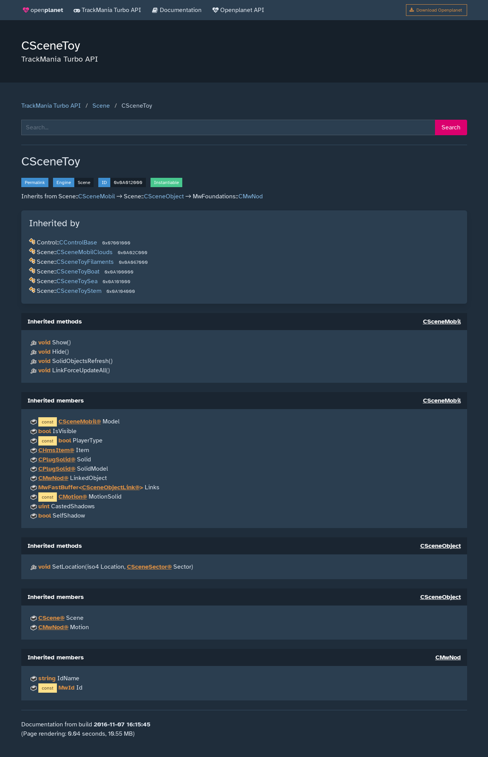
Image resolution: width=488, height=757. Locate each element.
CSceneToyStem (79, 291)
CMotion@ (72, 497)
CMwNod (250, 196)
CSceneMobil (96, 196)
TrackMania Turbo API (51, 106)
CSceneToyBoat (78, 271)
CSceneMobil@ (79, 421)
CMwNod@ (53, 478)
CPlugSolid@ (56, 459)
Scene (101, 106)
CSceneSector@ (149, 567)
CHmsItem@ (56, 450)
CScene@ (51, 618)
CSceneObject (164, 196)
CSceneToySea (77, 281)
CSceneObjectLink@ (111, 487)
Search (451, 127)
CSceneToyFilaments (85, 262)
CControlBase (78, 242)
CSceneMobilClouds (85, 252)
